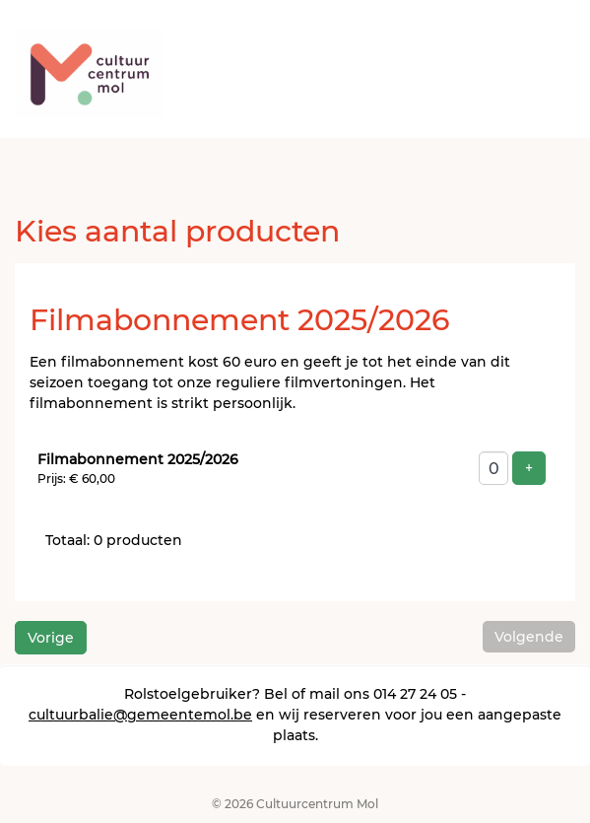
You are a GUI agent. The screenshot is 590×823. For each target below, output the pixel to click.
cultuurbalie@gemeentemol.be (140, 714)
